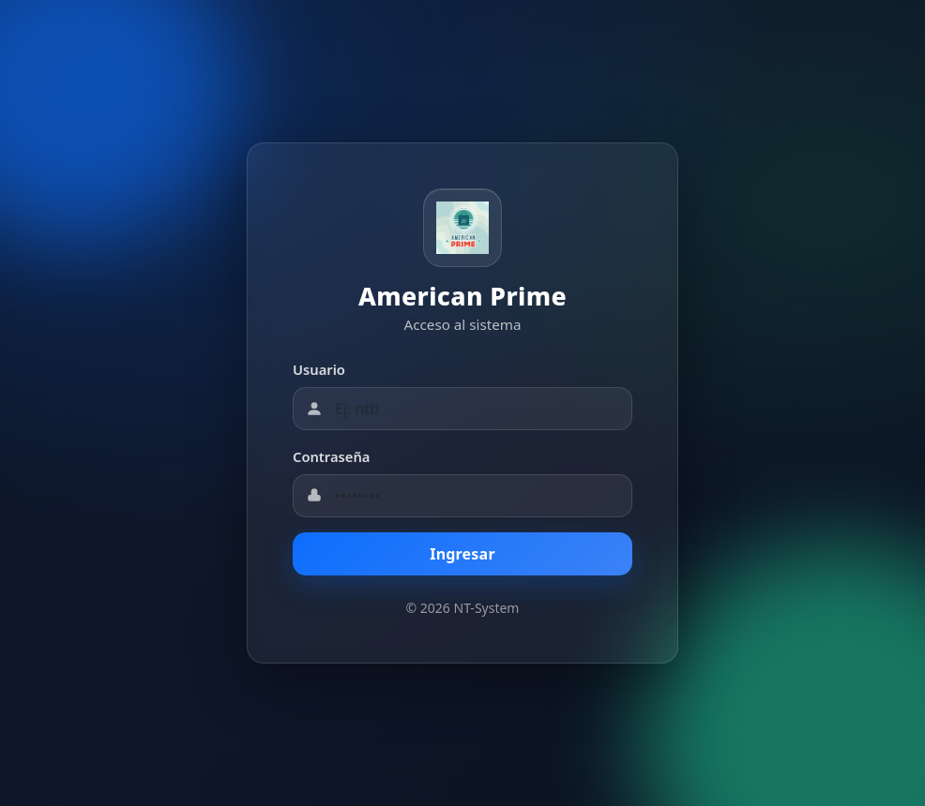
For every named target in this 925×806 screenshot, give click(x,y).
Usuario (319, 369)
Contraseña (331, 456)
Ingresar (462, 554)
